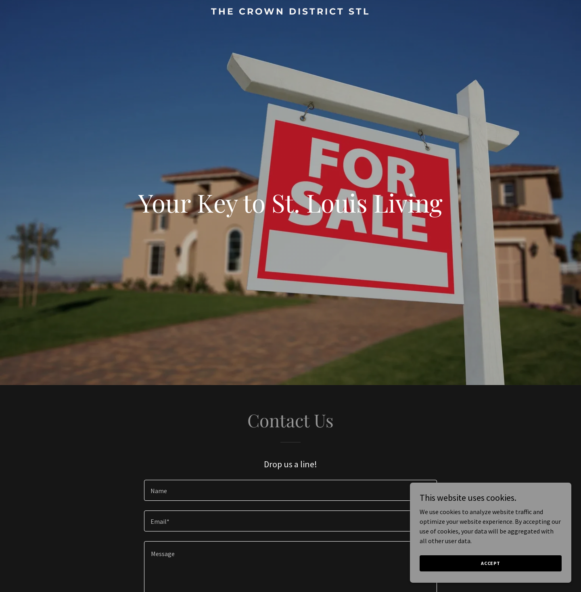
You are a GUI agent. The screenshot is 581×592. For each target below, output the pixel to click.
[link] (290, 12)
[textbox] (290, 490)
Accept (490, 563)
